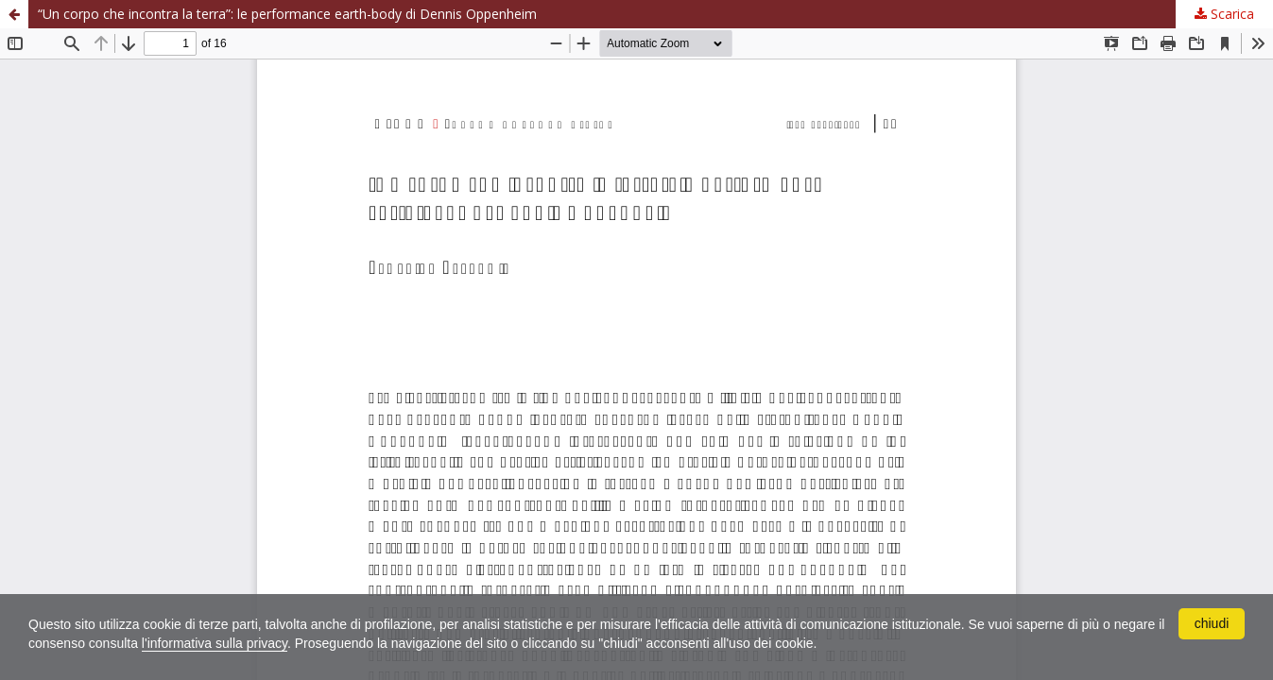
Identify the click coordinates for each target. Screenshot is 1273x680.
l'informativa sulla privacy (214, 643)
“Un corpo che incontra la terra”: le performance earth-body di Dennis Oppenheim (287, 14)
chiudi (1212, 623)
